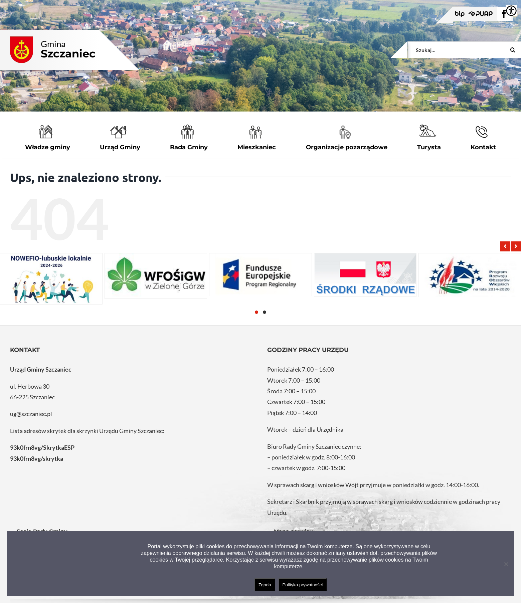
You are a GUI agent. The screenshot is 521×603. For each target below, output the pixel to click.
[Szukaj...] (464, 49)
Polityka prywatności (303, 584)
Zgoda (264, 584)
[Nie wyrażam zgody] (506, 564)
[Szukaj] (512, 49)
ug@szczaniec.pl (31, 413)
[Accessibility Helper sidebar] (511, 10)
